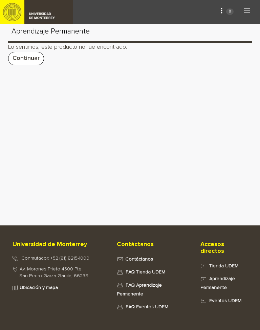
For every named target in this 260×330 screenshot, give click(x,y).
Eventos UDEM (225, 301)
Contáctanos (139, 259)
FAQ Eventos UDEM (147, 307)
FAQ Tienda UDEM (145, 272)
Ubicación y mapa (39, 287)
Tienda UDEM (223, 266)
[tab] (58, 244)
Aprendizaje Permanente (51, 31)
